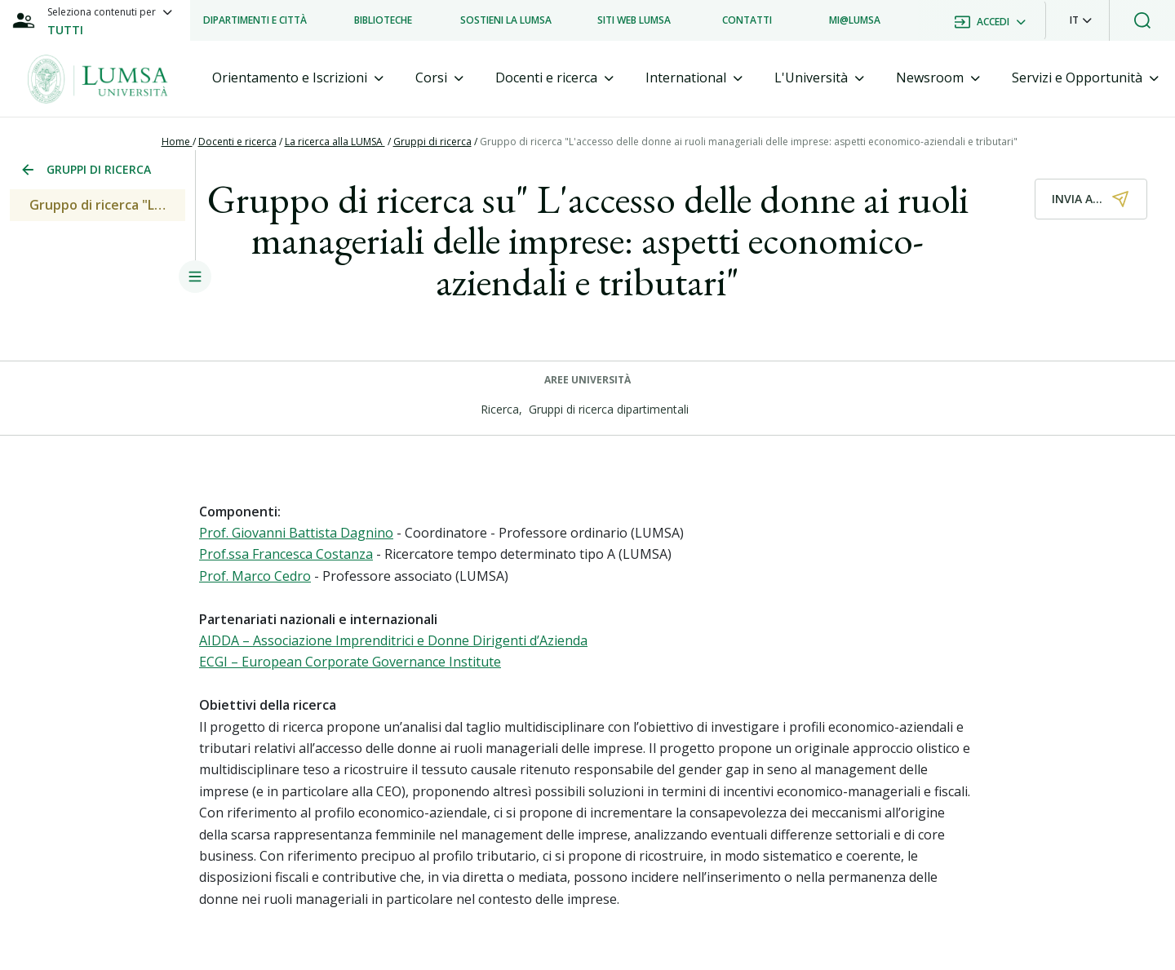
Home (177, 141)
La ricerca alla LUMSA (335, 141)
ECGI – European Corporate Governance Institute (350, 662)
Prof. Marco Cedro (255, 576)
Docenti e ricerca (237, 141)
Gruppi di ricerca (432, 141)
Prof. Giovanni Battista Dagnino (296, 533)
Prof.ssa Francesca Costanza (286, 554)
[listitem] (255, 20)
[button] (1080, 20)
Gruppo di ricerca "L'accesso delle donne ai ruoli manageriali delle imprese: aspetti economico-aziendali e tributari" (749, 141)
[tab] (298, 78)
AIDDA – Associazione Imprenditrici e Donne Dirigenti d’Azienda (393, 640)
